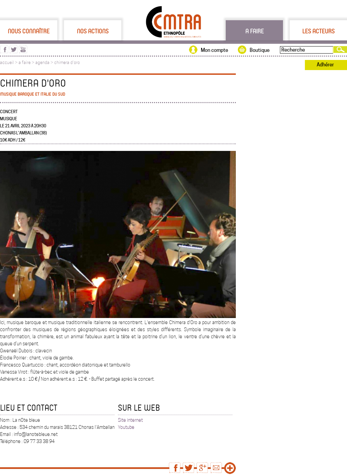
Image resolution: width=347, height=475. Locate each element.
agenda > (44, 62)
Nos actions (92, 31)
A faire (254, 31)
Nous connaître (29, 31)
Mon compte (214, 50)
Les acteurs (318, 31)
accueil (7, 62)
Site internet (130, 420)
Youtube (126, 427)
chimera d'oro (67, 62)
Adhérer (325, 65)
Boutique (260, 50)
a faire (25, 62)
